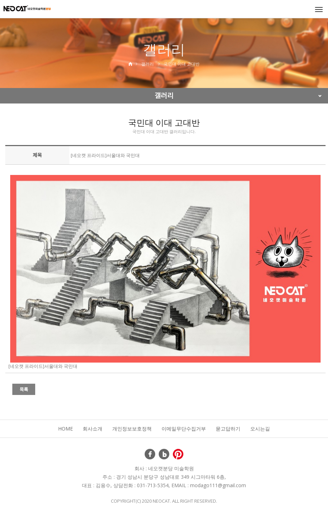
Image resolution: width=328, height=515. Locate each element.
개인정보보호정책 (132, 428)
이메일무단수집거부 (184, 428)
